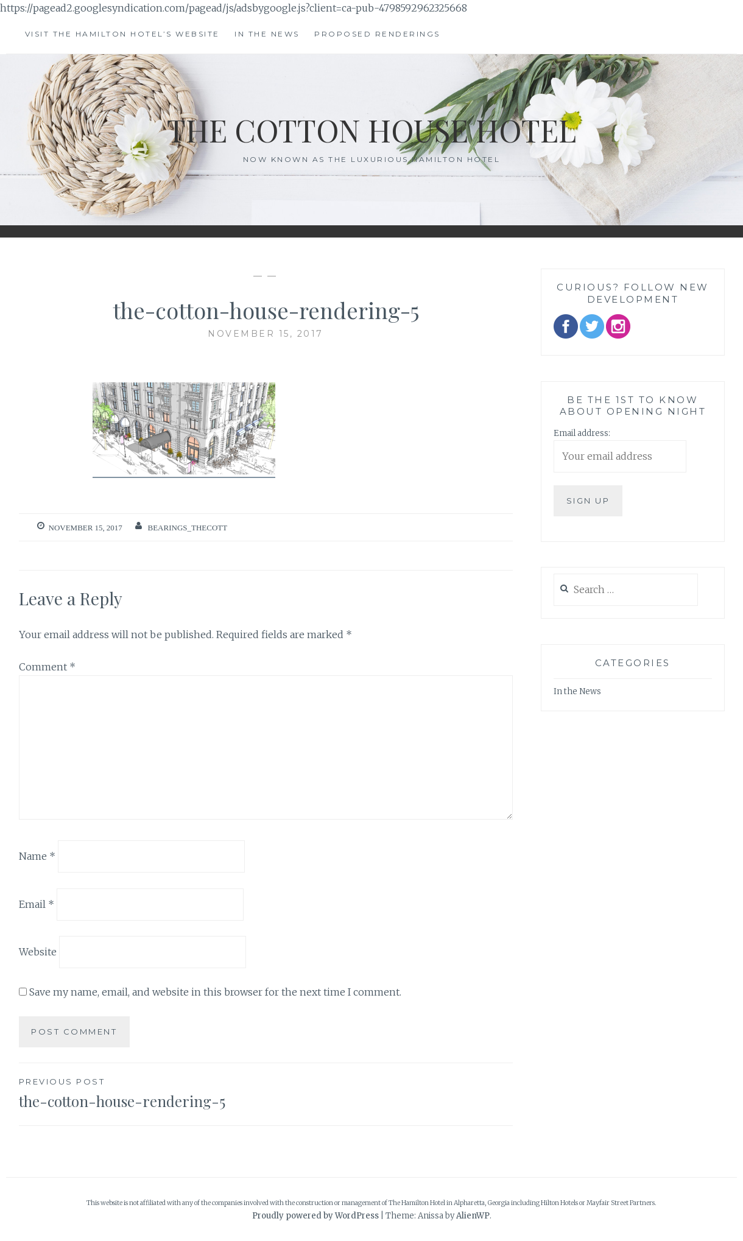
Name (37, 856)
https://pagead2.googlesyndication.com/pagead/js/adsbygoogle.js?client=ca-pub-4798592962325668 (233, 8)
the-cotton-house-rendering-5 (142, 1092)
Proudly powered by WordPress (315, 1216)
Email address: (582, 433)
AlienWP (473, 1216)
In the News (267, 33)
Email (36, 904)
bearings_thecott (188, 528)
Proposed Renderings (377, 33)
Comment (47, 667)
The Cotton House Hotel (371, 130)
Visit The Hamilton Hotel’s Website (122, 33)
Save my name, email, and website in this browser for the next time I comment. (215, 992)
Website (38, 952)
